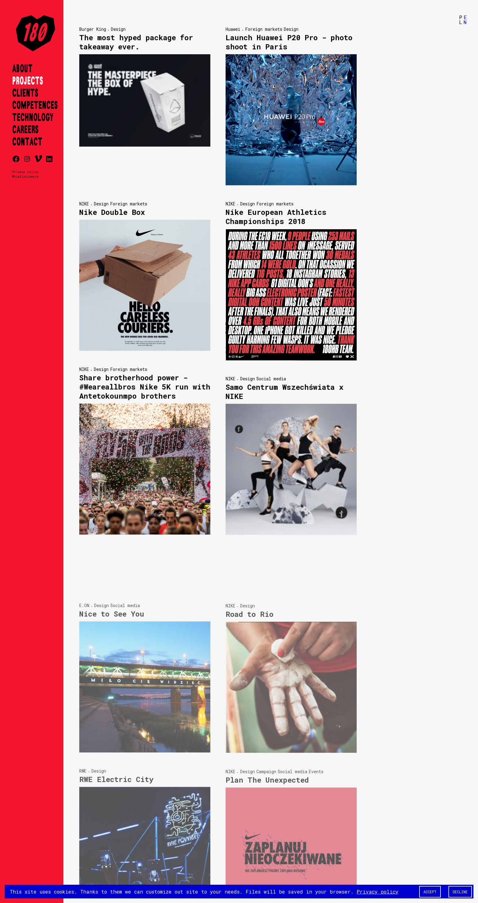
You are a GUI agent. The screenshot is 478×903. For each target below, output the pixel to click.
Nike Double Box (112, 212)
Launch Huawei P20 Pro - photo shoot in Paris (289, 42)
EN (465, 19)
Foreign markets (263, 29)
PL (460, 19)
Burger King (92, 29)
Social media (271, 379)
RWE (83, 718)
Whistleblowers (25, 176)
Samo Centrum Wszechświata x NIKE (284, 391)
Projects (27, 81)
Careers (25, 129)
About (22, 68)
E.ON (84, 553)
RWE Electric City (116, 727)
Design (118, 29)
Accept (430, 891)
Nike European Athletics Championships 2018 (276, 216)
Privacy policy (25, 172)
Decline (460, 891)
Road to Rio (249, 562)
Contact (27, 142)
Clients (25, 93)
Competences (35, 105)
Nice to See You (111, 561)
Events (316, 719)
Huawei (233, 29)
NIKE (84, 204)
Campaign (266, 719)
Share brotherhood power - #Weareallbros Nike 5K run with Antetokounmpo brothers (144, 387)
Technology (32, 117)
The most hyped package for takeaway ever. (136, 42)
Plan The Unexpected (267, 727)
